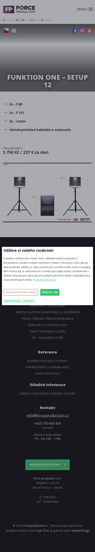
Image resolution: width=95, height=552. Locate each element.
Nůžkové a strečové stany (47, 325)
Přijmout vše (50, 292)
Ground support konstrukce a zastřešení (47, 312)
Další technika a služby (48, 331)
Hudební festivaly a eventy (47, 361)
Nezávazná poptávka (45, 464)
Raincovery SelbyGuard (47, 306)
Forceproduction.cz (35, 525)
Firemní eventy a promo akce (48, 367)
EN (13, 30)
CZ (6, 30)
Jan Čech (43, 530)
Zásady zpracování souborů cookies (47, 393)
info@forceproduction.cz (47, 415)
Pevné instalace (47, 373)
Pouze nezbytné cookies (21, 292)
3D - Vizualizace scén (47, 338)
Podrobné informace (44, 279)
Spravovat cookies (19, 300)
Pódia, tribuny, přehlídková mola (47, 318)
